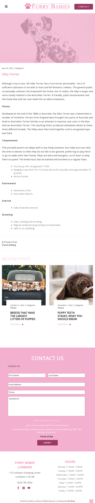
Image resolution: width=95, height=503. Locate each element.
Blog (43, 49)
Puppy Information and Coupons (47, 420)
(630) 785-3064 (24, 482)
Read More (15, 324)
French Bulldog (9, 245)
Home (34, 49)
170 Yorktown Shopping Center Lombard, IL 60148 (25, 474)
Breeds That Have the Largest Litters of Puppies (22, 316)
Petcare (13, 308)
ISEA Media (71, 501)
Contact (83, 6)
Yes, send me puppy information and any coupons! (48, 425)
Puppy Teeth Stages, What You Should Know (70, 316)
